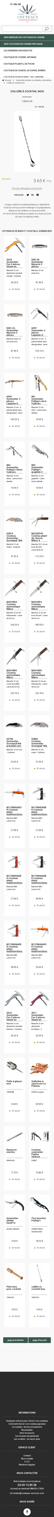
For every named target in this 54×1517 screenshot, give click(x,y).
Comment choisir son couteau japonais (27, 1424)
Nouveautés (27, 1430)
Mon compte (27, 1458)
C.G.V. (27, 1461)
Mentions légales (27, 1465)
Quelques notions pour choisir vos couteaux (27, 1421)
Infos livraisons (27, 1433)
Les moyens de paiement (27, 1436)
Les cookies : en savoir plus (27, 1439)
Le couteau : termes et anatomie (27, 1427)
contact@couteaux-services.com (28, 1493)
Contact (27, 1455)
